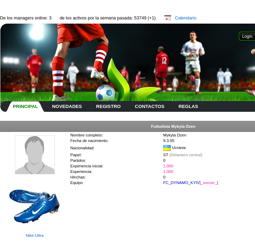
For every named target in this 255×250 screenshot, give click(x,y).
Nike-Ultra (34, 235)
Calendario (185, 17)
